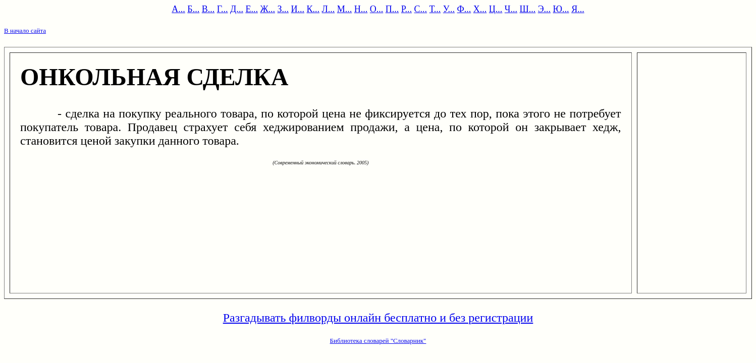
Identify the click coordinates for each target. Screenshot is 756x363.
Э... (544, 9)
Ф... (464, 9)
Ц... (496, 9)
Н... (361, 9)
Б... (193, 9)
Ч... (511, 9)
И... (298, 9)
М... (344, 9)
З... (283, 9)
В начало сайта (25, 30)
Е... (251, 9)
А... (178, 9)
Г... (222, 9)
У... (449, 9)
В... (208, 9)
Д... (236, 9)
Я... (577, 9)
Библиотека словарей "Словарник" (378, 340)
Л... (328, 9)
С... (420, 9)
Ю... (561, 9)
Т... (435, 9)
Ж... (267, 9)
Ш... (528, 9)
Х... (480, 9)
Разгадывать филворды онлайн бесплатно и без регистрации (378, 317)
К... (313, 9)
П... (392, 9)
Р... (406, 9)
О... (377, 9)
